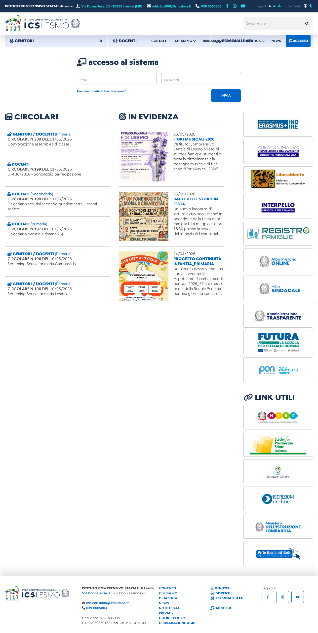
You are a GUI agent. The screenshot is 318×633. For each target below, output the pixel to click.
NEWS (164, 603)
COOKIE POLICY (172, 618)
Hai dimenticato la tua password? (101, 91)
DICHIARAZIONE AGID (177, 623)
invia (226, 96)
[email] (117, 78)
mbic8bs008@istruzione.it (107, 603)
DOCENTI (220, 593)
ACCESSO (220, 608)
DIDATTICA (168, 598)
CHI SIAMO (168, 593)
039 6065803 (96, 608)
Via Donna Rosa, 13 (97, 593)
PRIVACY (166, 613)
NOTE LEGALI (170, 608)
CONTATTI (167, 588)
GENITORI (56, 41)
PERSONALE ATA (226, 598)
